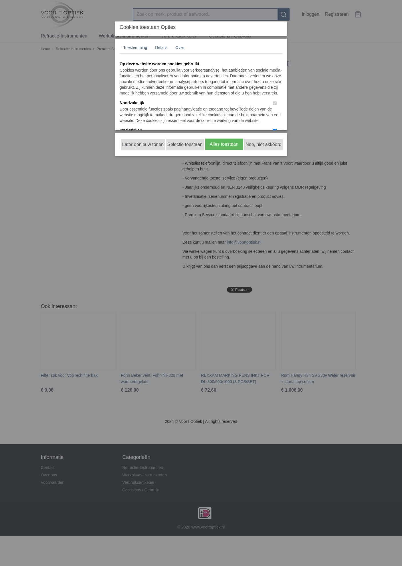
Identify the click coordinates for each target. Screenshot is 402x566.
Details (161, 47)
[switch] (275, 103)
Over (179, 47)
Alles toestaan (224, 144)
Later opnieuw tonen (143, 144)
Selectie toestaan (185, 144)
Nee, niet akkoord (263, 144)
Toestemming (135, 47)
